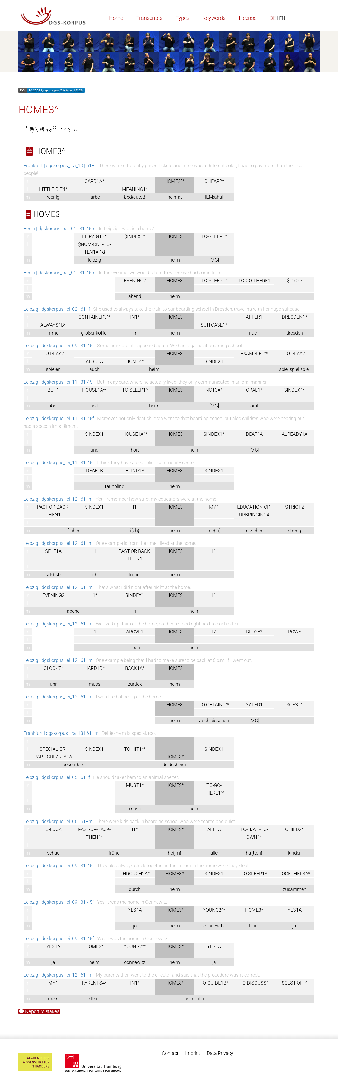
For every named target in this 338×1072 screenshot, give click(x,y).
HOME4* (135, 361)
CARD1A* (94, 181)
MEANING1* (135, 189)
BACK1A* (135, 668)
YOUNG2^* (214, 910)
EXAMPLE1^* (254, 353)
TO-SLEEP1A (254, 873)
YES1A (135, 910)
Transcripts (149, 18)
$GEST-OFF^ (294, 983)
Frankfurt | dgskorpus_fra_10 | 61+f (60, 165)
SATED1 (254, 704)
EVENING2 (135, 280)
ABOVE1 (134, 631)
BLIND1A (134, 470)
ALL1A (214, 829)
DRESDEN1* (294, 317)
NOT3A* (214, 390)
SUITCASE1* (214, 325)
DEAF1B (94, 470)
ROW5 (294, 631)
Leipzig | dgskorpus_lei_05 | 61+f (57, 777)
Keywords (214, 18)
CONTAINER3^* (94, 317)
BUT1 (53, 390)
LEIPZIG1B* (94, 236)
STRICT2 (294, 507)
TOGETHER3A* (294, 873)
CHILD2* (294, 829)
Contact (170, 1053)
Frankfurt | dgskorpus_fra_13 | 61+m (61, 733)
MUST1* (135, 785)
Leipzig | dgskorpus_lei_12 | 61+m (58, 499)
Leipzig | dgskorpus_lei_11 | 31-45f (59, 382)
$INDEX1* (134, 236)
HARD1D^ (94, 668)
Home (116, 18)
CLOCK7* (53, 668)
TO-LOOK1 (53, 829)
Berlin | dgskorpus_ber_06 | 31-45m (60, 228)
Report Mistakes (39, 1011)
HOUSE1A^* (94, 390)
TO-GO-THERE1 (254, 280)
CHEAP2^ (214, 181)
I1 (135, 507)
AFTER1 (254, 317)
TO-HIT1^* (135, 749)
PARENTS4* (94, 983)
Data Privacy (220, 1053)
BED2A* (254, 631)
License (247, 18)
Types (182, 18)
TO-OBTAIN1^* (214, 704)
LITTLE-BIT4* (53, 189)
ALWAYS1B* (53, 325)
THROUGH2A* (135, 873)
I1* (94, 595)
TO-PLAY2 (53, 353)
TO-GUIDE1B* (214, 983)
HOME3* (254, 910)
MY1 (214, 507)
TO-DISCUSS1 (254, 983)
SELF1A (53, 551)
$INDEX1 (214, 361)
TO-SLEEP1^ (214, 236)
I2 (214, 631)
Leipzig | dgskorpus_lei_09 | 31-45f (59, 345)
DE (273, 18)
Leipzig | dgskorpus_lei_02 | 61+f (57, 309)
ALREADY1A (294, 434)
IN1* (135, 317)
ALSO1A (94, 361)
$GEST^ (295, 704)
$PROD (294, 280)
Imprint (192, 1053)
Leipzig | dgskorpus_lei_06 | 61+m (58, 821)
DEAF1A (254, 434)
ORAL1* (254, 390)
